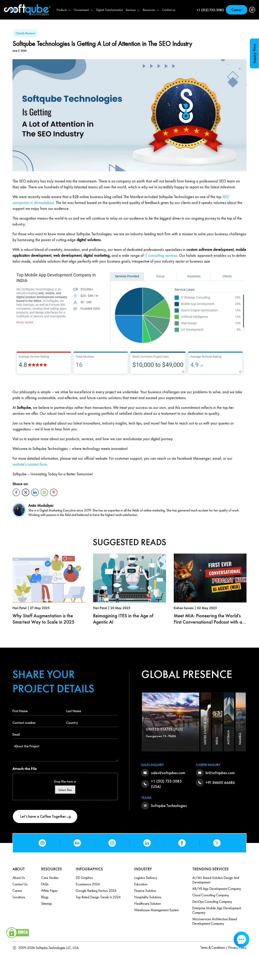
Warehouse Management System (156, 910)
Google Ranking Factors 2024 (96, 891)
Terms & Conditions (212, 948)
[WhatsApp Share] (44, 492)
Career (236, 9)
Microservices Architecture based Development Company (214, 921)
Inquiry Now (254, 53)
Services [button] (133, 10)
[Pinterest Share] (53, 492)
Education (140, 884)
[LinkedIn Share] (35, 492)
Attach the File (24, 768)
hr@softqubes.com (220, 772)
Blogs (45, 897)
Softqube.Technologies (169, 805)
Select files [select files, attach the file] (65, 790)
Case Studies (50, 878)
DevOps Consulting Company (212, 902)
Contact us (168, 10)
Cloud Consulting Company (210, 895)
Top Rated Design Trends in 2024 (98, 897)
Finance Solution (145, 891)
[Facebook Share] (16, 492)
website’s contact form (29, 464)
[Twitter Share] (25, 492)
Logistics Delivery (145, 878)
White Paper (49, 891)
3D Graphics (84, 878)
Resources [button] (151, 10)
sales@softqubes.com (168, 772)
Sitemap (46, 904)
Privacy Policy (237, 948)
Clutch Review (25, 33)
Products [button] (64, 10)
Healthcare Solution (147, 904)
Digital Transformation (109, 10)
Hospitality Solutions (147, 897)
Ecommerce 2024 (88, 884)
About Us (18, 878)
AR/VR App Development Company (216, 889)
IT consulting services (161, 255)
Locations (18, 897)
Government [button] (83, 10)
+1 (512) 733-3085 (210, 10)
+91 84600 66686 (220, 782)
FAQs (45, 884)
